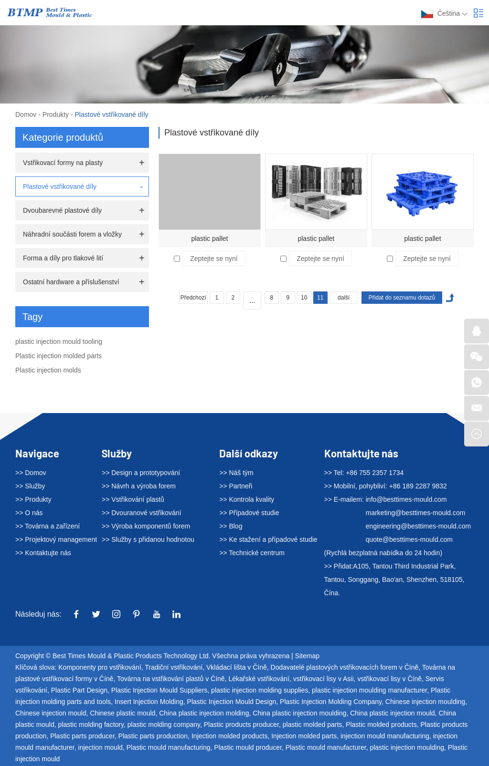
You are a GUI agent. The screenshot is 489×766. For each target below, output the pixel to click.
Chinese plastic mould (122, 713)
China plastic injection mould (392, 713)
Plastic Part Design (79, 690)
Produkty (56, 114)
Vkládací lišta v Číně (236, 667)
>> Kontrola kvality (246, 499)
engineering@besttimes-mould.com (418, 526)
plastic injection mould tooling (58, 341)
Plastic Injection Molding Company (331, 701)
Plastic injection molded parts (58, 356)
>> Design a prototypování (141, 472)
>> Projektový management (56, 539)
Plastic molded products (381, 724)
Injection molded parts (304, 736)
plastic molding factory (90, 724)
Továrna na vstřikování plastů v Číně (171, 679)
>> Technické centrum (252, 553)
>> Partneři (235, 486)
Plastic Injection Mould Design (231, 701)
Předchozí (193, 297)
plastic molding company (164, 724)
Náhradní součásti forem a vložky (72, 234)
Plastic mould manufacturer (326, 747)
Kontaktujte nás (361, 453)
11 (320, 297)
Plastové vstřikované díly (112, 114)
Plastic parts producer (82, 736)
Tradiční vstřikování (173, 667)
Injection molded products (229, 736)
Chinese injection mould (50, 713)
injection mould (100, 747)
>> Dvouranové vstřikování (141, 513)
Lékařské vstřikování (258, 679)
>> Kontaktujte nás (43, 553)
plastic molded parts (312, 724)
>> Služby (30, 486)
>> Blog (230, 526)
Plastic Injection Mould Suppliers (159, 690)
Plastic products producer (241, 724)
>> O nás (29, 513)
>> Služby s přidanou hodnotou (148, 539)
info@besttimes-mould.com (406, 499)
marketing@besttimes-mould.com (416, 513)
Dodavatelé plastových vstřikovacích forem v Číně (345, 667)
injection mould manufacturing (384, 736)
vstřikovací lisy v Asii (323, 679)
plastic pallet (209, 238)
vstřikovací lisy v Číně (389, 679)
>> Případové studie (249, 513)
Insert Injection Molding (149, 701)
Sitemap (307, 656)
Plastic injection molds (48, 370)
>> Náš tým (236, 472)
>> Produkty (33, 499)
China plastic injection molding (204, 713)
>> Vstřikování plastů (133, 499)
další (344, 297)
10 (304, 297)
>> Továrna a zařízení (47, 526)
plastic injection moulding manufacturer (369, 690)
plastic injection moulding (407, 747)
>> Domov (30, 472)
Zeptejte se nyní (214, 258)
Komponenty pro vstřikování (99, 667)
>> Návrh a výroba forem (139, 486)
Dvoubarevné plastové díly (62, 210)
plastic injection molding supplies (259, 690)
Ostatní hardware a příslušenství (71, 282)
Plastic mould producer (248, 747)
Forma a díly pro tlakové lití (63, 258)
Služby (117, 453)
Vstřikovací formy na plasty (63, 162)
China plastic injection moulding (299, 713)
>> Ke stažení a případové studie (268, 539)
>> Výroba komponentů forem (146, 526)
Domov (25, 114)
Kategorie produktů (62, 137)
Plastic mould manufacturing (169, 747)
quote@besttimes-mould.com (409, 539)
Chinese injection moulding (425, 701)
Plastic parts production (153, 736)
